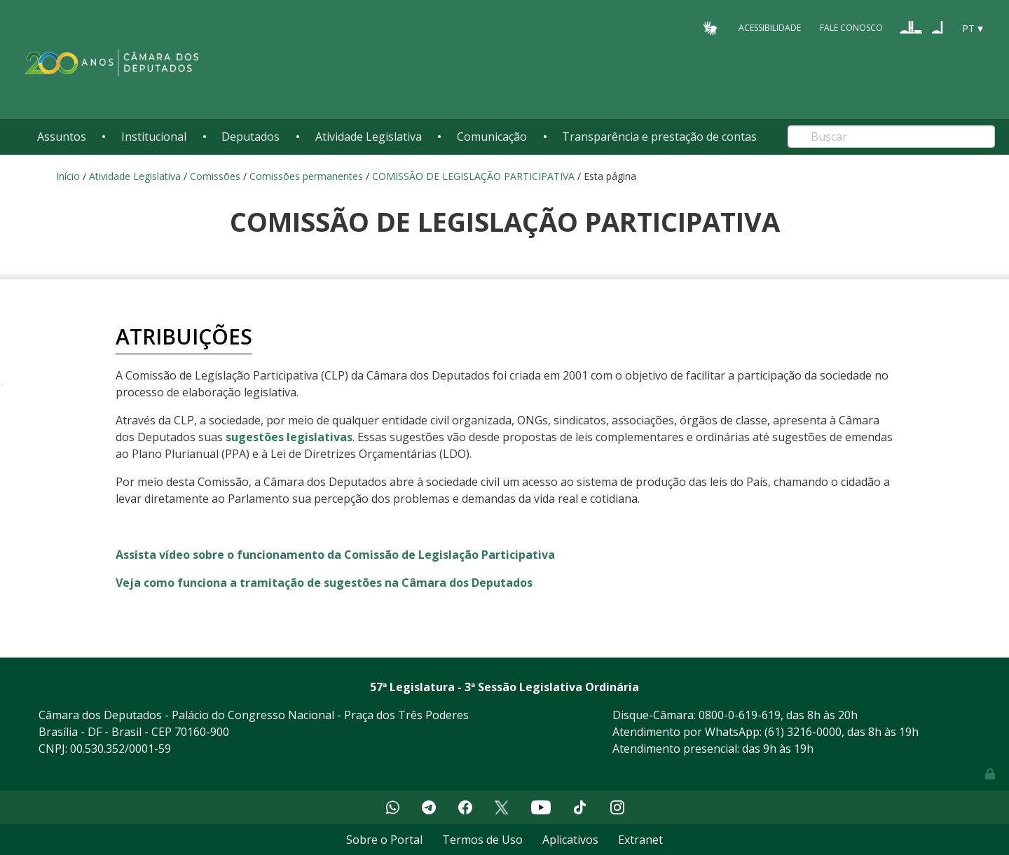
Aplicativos (570, 839)
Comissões (215, 176)
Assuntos (61, 136)
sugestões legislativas (289, 437)
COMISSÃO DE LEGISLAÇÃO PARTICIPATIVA (473, 176)
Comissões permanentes (306, 176)
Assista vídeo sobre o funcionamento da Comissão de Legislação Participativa (335, 554)
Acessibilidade (770, 28)
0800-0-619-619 (740, 715)
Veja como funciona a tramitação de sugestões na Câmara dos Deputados (324, 582)
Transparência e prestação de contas (659, 136)
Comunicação (492, 136)
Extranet (640, 839)
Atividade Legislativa (368, 136)
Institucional (153, 136)
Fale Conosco (851, 28)
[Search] (891, 136)
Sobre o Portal (384, 839)
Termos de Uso (482, 839)
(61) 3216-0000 (803, 731)
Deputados (250, 136)
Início (68, 176)
